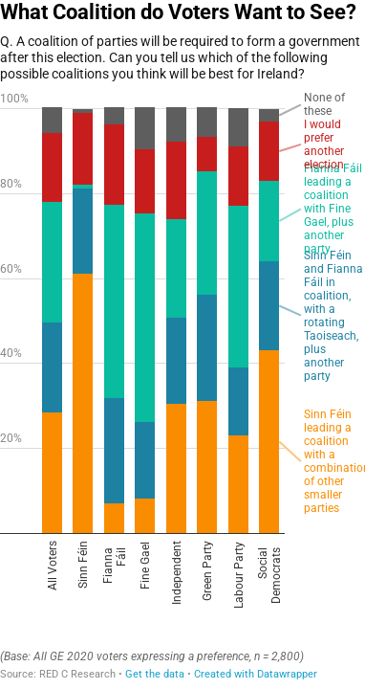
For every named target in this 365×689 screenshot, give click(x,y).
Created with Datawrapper (255, 674)
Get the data (154, 674)
